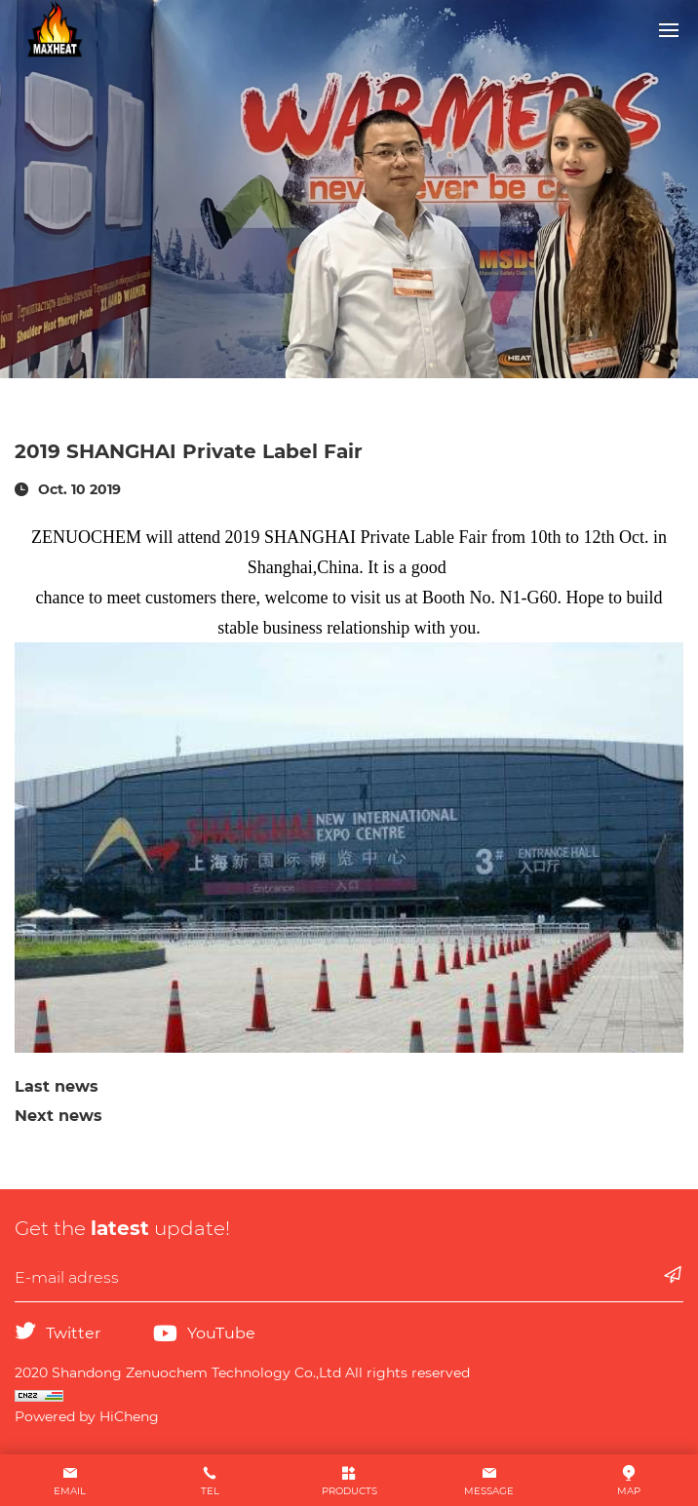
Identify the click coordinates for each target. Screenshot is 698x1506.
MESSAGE (489, 1491)
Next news (58, 1115)
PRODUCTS (349, 1491)
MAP (628, 1491)
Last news (56, 1086)
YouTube (221, 1333)
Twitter (73, 1333)
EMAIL (70, 1491)
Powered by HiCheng (87, 1416)
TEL (210, 1491)
